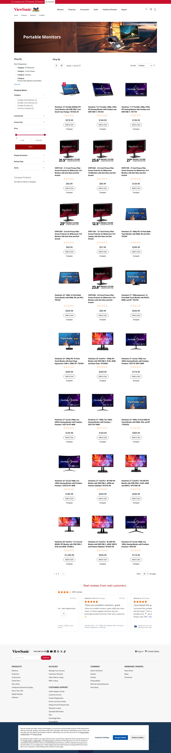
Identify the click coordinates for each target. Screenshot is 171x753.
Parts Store (16, 684)
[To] (38, 140)
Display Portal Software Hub (59, 705)
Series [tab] (16, 168)
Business (41, 2)
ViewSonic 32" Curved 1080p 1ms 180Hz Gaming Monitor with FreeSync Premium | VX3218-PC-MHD (68, 483)
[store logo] (26, 9)
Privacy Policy (84, 732)
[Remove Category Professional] (16, 67)
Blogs (126, 674)
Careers (93, 677)
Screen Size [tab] (18, 122)
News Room (128, 671)
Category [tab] (17, 95)
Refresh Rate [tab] (18, 162)
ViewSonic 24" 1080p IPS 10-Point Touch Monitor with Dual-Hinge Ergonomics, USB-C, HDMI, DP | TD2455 (69, 361)
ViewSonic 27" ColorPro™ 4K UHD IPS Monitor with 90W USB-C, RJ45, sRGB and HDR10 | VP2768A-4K (135, 483)
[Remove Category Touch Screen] (16, 71)
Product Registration (56, 698)
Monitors (60, 10)
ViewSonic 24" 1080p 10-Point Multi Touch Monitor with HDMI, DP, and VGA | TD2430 (69, 297)
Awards (93, 674)
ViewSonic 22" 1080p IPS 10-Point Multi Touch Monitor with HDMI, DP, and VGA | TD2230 (136, 234)
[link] (105, 626)
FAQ (50, 715)
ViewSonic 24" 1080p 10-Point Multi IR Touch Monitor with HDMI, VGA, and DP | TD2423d (135, 422)
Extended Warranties (56, 712)
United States (152, 651)
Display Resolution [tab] (20, 155)
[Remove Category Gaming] (16, 75)
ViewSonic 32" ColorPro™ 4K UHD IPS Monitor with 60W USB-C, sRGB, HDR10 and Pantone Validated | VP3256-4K (102, 544)
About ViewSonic (96, 671)
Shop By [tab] (56, 59)
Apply (30, 147)
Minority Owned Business (99, 684)
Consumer (51, 2)
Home (16, 15)
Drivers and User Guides (57, 702)
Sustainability (95, 681)
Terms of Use (37, 734)
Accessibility (53, 722)
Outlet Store (16, 681)
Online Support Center (57, 692)
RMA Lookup (53, 681)
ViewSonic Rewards (110, 10)
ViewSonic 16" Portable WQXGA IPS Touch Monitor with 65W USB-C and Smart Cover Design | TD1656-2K (68, 109)
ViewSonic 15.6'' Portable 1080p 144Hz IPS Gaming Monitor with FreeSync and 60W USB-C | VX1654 (102, 109)
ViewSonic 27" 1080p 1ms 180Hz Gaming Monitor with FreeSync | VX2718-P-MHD (100, 422)
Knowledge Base (55, 718)
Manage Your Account (57, 671)
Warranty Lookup (55, 708)
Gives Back (94, 687)
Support (124, 10)
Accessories (84, 10)
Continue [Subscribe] (46, 658)
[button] (69, 129)
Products (24, 15)
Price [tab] (16, 129)
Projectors (72, 10)
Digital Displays (17, 694)
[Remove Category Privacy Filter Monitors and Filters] (16, 79)
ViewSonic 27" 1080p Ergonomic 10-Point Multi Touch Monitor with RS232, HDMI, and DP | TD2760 (135, 297)
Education (31, 2)
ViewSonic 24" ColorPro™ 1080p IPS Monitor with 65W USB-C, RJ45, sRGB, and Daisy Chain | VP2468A (102, 361)
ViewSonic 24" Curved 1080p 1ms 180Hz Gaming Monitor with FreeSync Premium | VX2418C (135, 544)
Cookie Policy (25, 734)
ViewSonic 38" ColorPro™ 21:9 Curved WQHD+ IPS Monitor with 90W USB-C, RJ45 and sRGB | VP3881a (68, 544)
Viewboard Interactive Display (22, 687)
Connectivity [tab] (18, 116)
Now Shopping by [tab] (20, 64)
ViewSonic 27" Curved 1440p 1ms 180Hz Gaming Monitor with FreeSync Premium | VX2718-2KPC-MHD (135, 361)
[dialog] (85, 737)
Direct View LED (17, 691)
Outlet (96, 10)
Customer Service (55, 695)
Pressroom (128, 677)
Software (15, 698)
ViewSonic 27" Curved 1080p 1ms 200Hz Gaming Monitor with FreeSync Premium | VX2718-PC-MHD (68, 422)
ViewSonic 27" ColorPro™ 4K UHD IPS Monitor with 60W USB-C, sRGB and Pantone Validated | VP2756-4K (101, 483)
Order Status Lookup (56, 677)
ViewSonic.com (19, 2)
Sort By (133, 66)
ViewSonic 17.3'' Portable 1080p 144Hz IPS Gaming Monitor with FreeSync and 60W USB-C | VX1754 (135, 109)
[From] (22, 140)
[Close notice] (146, 737)
